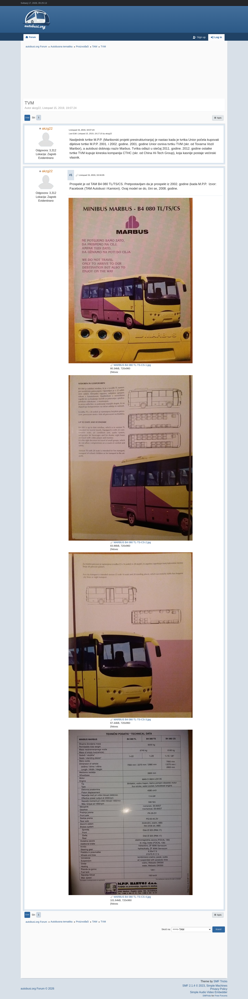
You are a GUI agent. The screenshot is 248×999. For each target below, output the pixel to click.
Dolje (27, 118)
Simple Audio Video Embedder (208, 992)
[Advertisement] (124, 74)
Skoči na (166, 929)
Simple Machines (216, 985)
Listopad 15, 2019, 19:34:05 (92, 175)
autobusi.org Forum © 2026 (37, 988)
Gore (27, 915)
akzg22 (47, 128)
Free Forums (221, 995)
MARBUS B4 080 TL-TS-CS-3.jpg (130, 719)
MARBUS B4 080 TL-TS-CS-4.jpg (130, 896)
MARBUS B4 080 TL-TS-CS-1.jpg (130, 365)
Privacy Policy (218, 988)
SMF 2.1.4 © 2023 (193, 985)
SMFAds (207, 995)
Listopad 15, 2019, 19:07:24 (82, 130)
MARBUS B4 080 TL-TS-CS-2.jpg (130, 542)
